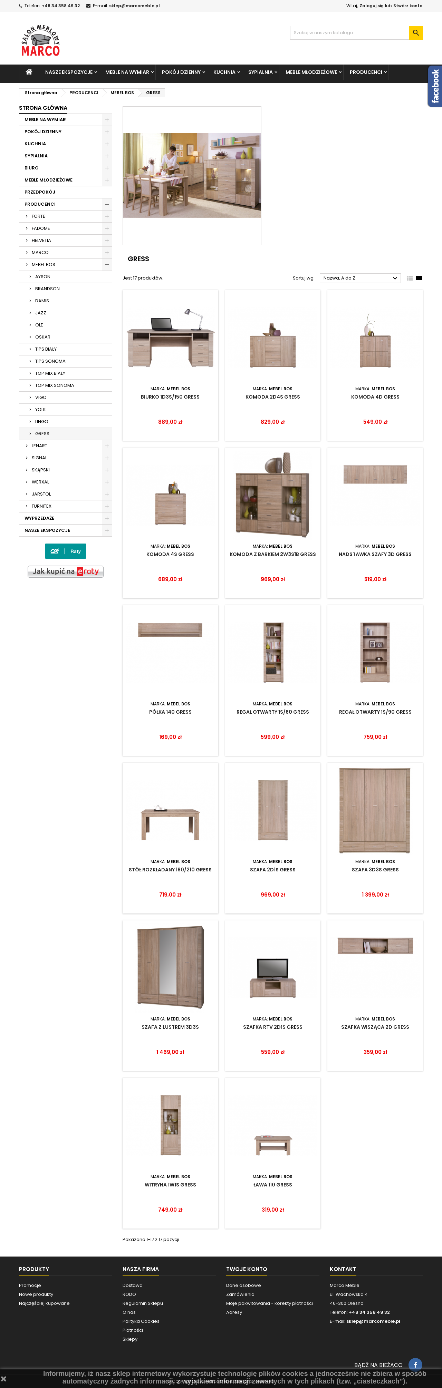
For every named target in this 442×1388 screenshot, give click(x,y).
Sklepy (130, 1339)
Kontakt (343, 1269)
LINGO (41, 421)
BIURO (32, 168)
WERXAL (40, 482)
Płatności (133, 1330)
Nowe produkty (36, 1294)
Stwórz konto (407, 6)
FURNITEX (41, 506)
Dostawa (133, 1285)
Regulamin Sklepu (143, 1303)
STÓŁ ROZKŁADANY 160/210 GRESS (170, 869)
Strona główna (43, 108)
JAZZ (40, 313)
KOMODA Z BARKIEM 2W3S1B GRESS (273, 554)
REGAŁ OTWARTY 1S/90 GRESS (375, 711)
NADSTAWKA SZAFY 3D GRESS (375, 554)
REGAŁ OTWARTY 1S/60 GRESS (273, 711)
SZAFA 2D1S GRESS (273, 869)
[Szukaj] (356, 33)
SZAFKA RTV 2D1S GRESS (272, 1027)
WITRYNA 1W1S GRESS (170, 1184)
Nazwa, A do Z (361, 278)
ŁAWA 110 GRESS (272, 1184)
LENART (39, 445)
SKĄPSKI (41, 470)
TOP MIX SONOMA (54, 385)
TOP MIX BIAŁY (50, 373)
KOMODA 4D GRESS (375, 396)
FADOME (41, 228)
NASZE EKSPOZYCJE (69, 72)
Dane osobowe (243, 1285)
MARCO (40, 252)
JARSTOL (41, 494)
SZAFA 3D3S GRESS (375, 869)
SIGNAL (39, 457)
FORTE (38, 216)
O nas (129, 1312)
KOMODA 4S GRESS (170, 554)
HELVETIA (41, 240)
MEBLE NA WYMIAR (127, 72)
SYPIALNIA (260, 72)
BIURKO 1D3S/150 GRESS (170, 396)
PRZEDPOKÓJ (40, 192)
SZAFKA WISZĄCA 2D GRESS (375, 1027)
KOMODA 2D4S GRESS (273, 396)
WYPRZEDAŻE (39, 518)
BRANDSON (47, 288)
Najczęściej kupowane (44, 1303)
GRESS (42, 433)
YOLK (40, 409)
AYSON (42, 276)
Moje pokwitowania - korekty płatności (269, 1303)
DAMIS (42, 300)
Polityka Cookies (141, 1321)
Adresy (234, 1312)
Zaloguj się (371, 6)
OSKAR (42, 337)
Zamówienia (240, 1294)
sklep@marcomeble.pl (134, 6)
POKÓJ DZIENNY (181, 72)
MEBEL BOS (43, 264)
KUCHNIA (224, 72)
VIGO (41, 397)
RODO (129, 1294)
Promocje (30, 1285)
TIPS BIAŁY (46, 349)
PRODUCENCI (366, 72)
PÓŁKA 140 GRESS (170, 711)
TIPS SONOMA (50, 361)
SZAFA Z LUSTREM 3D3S (170, 1027)
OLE (39, 325)
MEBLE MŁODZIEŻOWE (311, 72)
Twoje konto (246, 1269)
